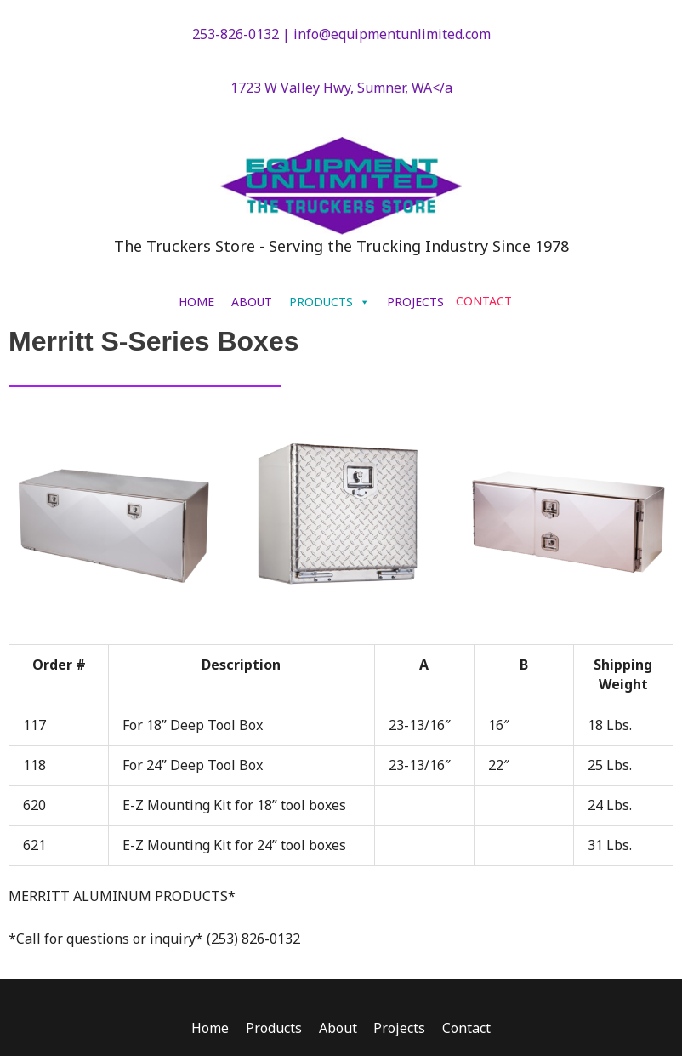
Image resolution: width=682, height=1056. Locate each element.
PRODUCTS (329, 308)
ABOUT (251, 308)
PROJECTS (415, 308)
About (338, 1034)
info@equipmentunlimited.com (392, 34)
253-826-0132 (235, 34)
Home (210, 1034)
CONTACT (484, 307)
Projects (400, 1034)
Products (274, 1034)
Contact (467, 1034)
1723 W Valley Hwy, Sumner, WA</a (341, 88)
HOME (196, 308)
